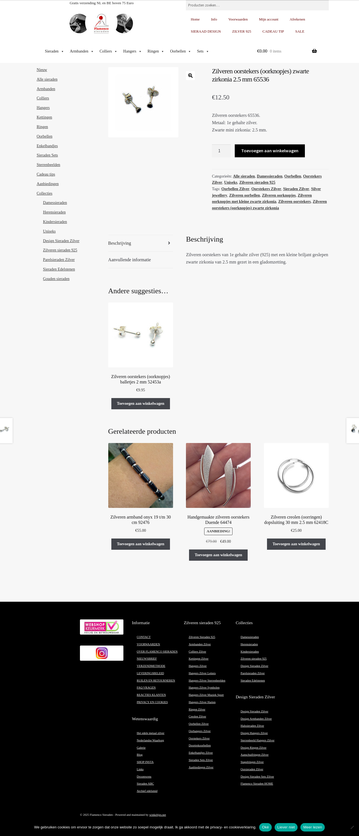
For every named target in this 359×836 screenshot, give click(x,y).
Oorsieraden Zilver (252, 769)
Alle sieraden (244, 176)
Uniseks (230, 182)
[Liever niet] (352, 827)
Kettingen (44, 117)
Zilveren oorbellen (244, 195)
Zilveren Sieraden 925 (202, 637)
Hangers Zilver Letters (202, 673)
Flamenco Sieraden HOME (257, 783)
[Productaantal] (221, 150)
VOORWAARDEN (148, 644)
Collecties (44, 193)
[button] (190, 75)
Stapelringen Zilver (252, 762)
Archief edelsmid (147, 790)
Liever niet (286, 827)
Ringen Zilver (197, 709)
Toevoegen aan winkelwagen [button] (140, 403)
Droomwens (144, 776)
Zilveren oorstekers (294, 201)
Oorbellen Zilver (235, 189)
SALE (300, 31)
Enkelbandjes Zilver (201, 752)
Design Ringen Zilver (253, 747)
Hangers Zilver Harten (202, 702)
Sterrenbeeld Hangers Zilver (258, 740)
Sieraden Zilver (296, 189)
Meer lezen (312, 827)
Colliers (109, 51)
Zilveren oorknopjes (279, 195)
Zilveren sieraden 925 (257, 182)
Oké (265, 827)
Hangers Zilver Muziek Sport (206, 694)
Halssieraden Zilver (252, 725)
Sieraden (54, 51)
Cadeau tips (46, 174)
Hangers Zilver (198, 665)
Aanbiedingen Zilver (201, 767)
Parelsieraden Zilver (59, 260)
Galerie (141, 747)
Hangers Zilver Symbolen (204, 687)
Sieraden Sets (47, 155)
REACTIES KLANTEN (151, 694)
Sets (203, 51)
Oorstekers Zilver (266, 189)
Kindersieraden (55, 222)
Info (214, 19)
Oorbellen (180, 51)
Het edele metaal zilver (151, 733)
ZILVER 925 (241, 31)
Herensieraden (54, 212)
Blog (140, 754)
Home (195, 19)
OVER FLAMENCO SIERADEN (157, 651)
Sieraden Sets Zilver (201, 760)
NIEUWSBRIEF (147, 658)
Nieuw (42, 70)
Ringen (156, 51)
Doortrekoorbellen (200, 745)
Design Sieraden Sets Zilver (257, 776)
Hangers (132, 51)
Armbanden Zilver (200, 644)
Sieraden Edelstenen (59, 269)
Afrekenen (297, 19)
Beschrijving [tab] (119, 243)
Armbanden (82, 51)
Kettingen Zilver (199, 658)
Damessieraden (269, 176)
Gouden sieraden (56, 279)
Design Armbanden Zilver (256, 718)
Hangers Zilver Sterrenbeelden (207, 680)
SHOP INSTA (145, 762)
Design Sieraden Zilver (61, 241)
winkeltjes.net (157, 814)
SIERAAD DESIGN (206, 31)
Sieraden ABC (145, 783)
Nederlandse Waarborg (150, 740)
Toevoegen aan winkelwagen (269, 150)
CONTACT (144, 637)
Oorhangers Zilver (200, 731)
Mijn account (269, 19)
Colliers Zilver (197, 651)
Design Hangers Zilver (254, 733)
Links (140, 769)
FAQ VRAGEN (146, 687)
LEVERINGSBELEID (150, 673)
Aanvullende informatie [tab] (129, 259)
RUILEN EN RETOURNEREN (156, 680)
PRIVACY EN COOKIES (152, 702)
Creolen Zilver (197, 716)
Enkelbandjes (47, 146)
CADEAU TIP (273, 31)
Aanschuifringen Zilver (255, 754)
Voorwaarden (238, 19)
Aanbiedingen (48, 184)
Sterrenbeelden (48, 165)
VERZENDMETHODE (151, 665)
